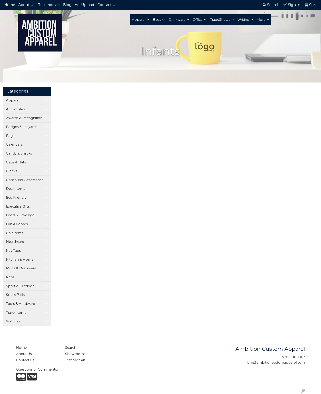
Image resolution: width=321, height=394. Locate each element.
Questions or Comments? (37, 369)
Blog (67, 5)
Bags (157, 20)
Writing (243, 20)
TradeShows (220, 20)
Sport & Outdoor (20, 286)
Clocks (11, 171)
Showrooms (75, 354)
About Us (26, 5)
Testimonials (49, 5)
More (261, 20)
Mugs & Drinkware (21, 268)
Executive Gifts (18, 206)
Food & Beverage (20, 215)
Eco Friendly (16, 198)
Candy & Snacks (19, 153)
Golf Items (14, 233)
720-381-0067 (293, 357)
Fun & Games (17, 224)
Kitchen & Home (19, 260)
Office (198, 20)
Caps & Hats (16, 162)
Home (9, 5)
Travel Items (16, 313)
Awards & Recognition (24, 118)
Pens (10, 277)
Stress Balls (15, 295)
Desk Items (15, 189)
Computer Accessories (24, 180)
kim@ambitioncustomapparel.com (276, 363)
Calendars (14, 144)
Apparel (138, 20)
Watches (13, 321)
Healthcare (15, 242)
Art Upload (84, 5)
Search (271, 5)
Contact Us (107, 5)
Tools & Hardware (20, 304)
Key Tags (13, 251)
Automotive (16, 109)
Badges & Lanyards (21, 127)
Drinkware (176, 20)
